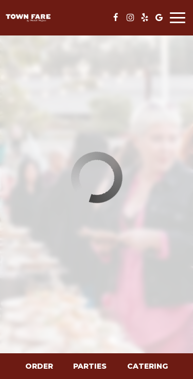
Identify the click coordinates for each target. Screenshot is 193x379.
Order (39, 366)
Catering (147, 366)
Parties (90, 366)
